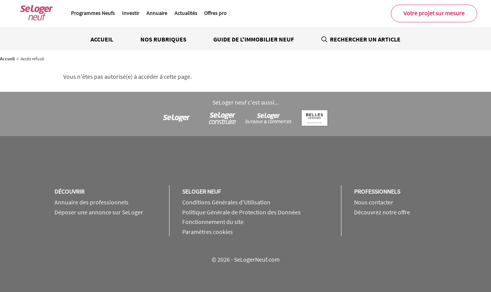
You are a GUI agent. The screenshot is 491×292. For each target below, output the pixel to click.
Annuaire (157, 13)
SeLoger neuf (201, 191)
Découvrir (69, 191)
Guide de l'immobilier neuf (253, 39)
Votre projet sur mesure (434, 13)
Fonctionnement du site (213, 222)
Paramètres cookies (207, 232)
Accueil (102, 39)
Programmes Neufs (93, 13)
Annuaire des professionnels (91, 202)
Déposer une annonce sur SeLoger (98, 212)
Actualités (186, 13)
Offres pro (215, 13)
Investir (130, 13)
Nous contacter (373, 202)
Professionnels (377, 191)
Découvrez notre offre (382, 212)
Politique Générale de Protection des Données (241, 212)
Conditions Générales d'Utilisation (226, 202)
